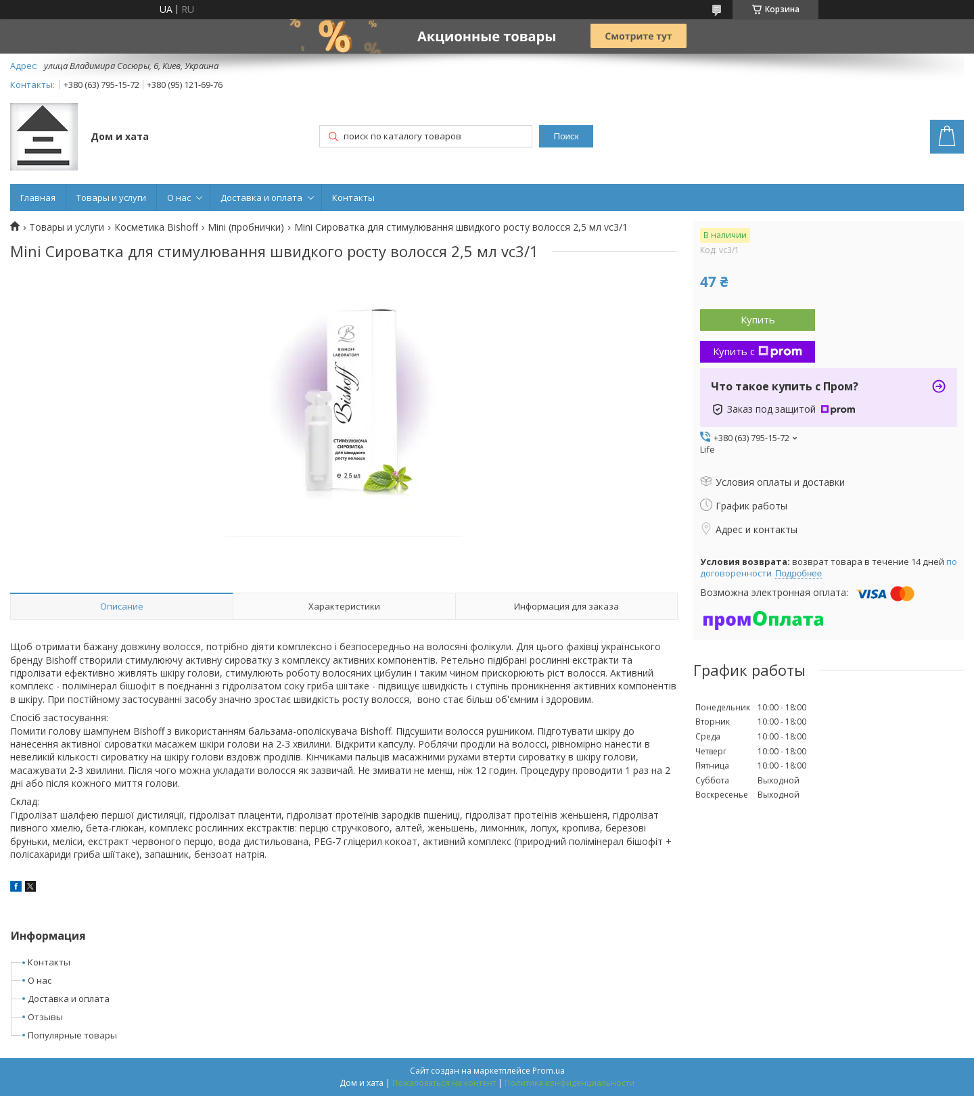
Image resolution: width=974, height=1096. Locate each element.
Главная (37, 197)
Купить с (757, 351)
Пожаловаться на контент (444, 1083)
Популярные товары (72, 1035)
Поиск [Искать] (566, 136)
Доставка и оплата (261, 197)
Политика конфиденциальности (569, 1083)
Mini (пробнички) (246, 227)
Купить (758, 319)
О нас (179, 197)
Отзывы (45, 1017)
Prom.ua (548, 1070)
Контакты (353, 197)
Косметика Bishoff (156, 227)
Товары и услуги (111, 197)
